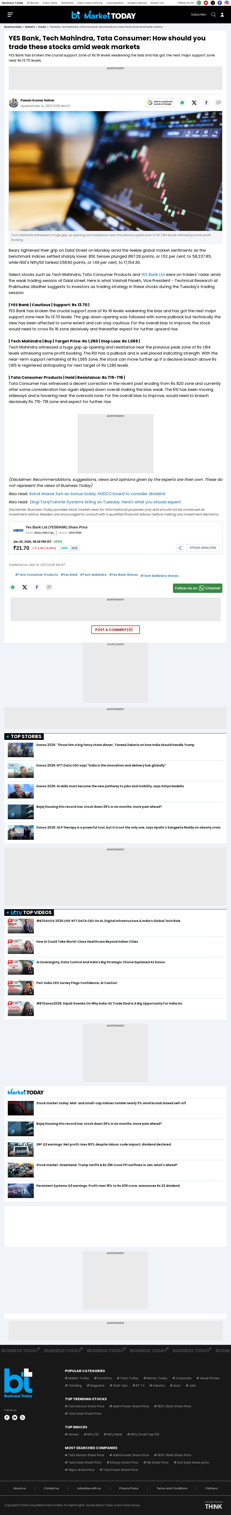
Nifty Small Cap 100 (145, 1434)
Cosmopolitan (115, 3)
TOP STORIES (26, 736)
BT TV (140, 1385)
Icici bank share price (193, 1462)
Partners (212, 1488)
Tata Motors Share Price (86, 1406)
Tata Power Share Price (120, 1470)
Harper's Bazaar (137, 3)
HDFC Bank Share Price (174, 1406)
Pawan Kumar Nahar (38, 100)
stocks (42, 27)
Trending (75, 1385)
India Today (50, 3)
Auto (177, 1385)
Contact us (51, 1488)
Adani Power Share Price (131, 1406)
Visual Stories (210, 1378)
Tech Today (129, 1378)
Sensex (73, 1434)
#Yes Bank (69, 575)
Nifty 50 (93, 1434)
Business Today (12, 3)
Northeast (67, 3)
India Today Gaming (89, 3)
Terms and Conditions (172, 1488)
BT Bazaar (33, 3)
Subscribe (198, 14)
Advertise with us (89, 1488)
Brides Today (159, 3)
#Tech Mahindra (93, 575)
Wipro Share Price (81, 1470)
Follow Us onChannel (197, 588)
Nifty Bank (114, 1434)
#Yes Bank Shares (123, 575)
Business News (13, 27)
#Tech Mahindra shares (159, 576)
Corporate (183, 1378)
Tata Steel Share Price (85, 1413)
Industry (159, 1385)
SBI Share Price (158, 1462)
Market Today (78, 1378)
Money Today (157, 1378)
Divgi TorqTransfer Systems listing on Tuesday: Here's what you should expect (105, 502)
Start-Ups (120, 1385)
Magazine (97, 1385)
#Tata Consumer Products (36, 575)
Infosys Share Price (124, 1462)
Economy (104, 1378)
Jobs (192, 1385)
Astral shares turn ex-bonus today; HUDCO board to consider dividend (97, 493)
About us (19, 1488)
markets (30, 27)
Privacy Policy (128, 1488)
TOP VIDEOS (31, 912)
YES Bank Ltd (153, 274)
